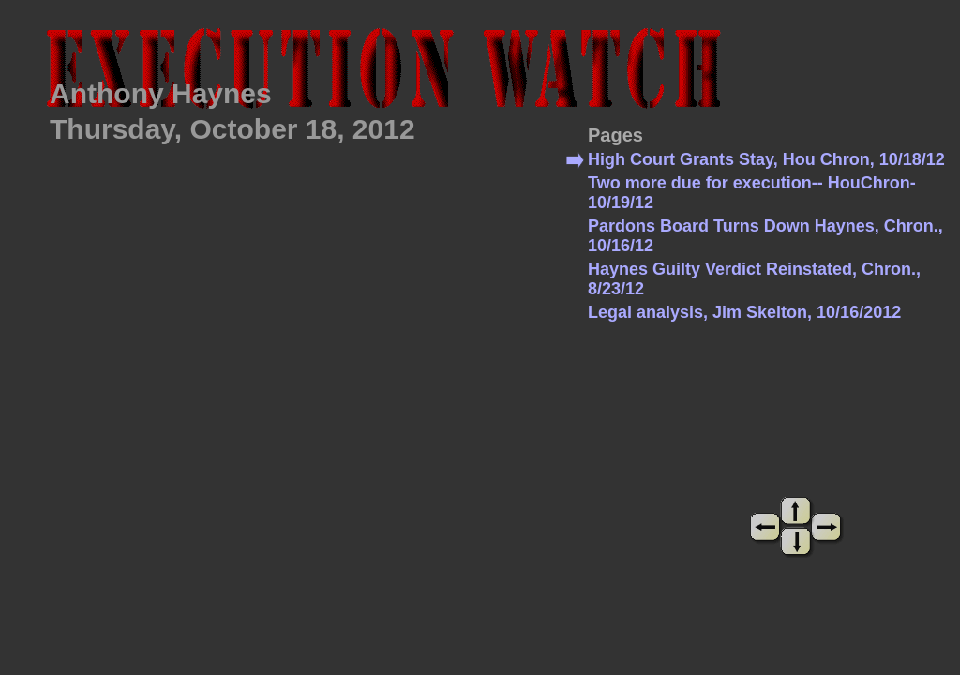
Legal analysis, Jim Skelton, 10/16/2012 (744, 312)
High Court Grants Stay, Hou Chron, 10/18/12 (766, 159)
